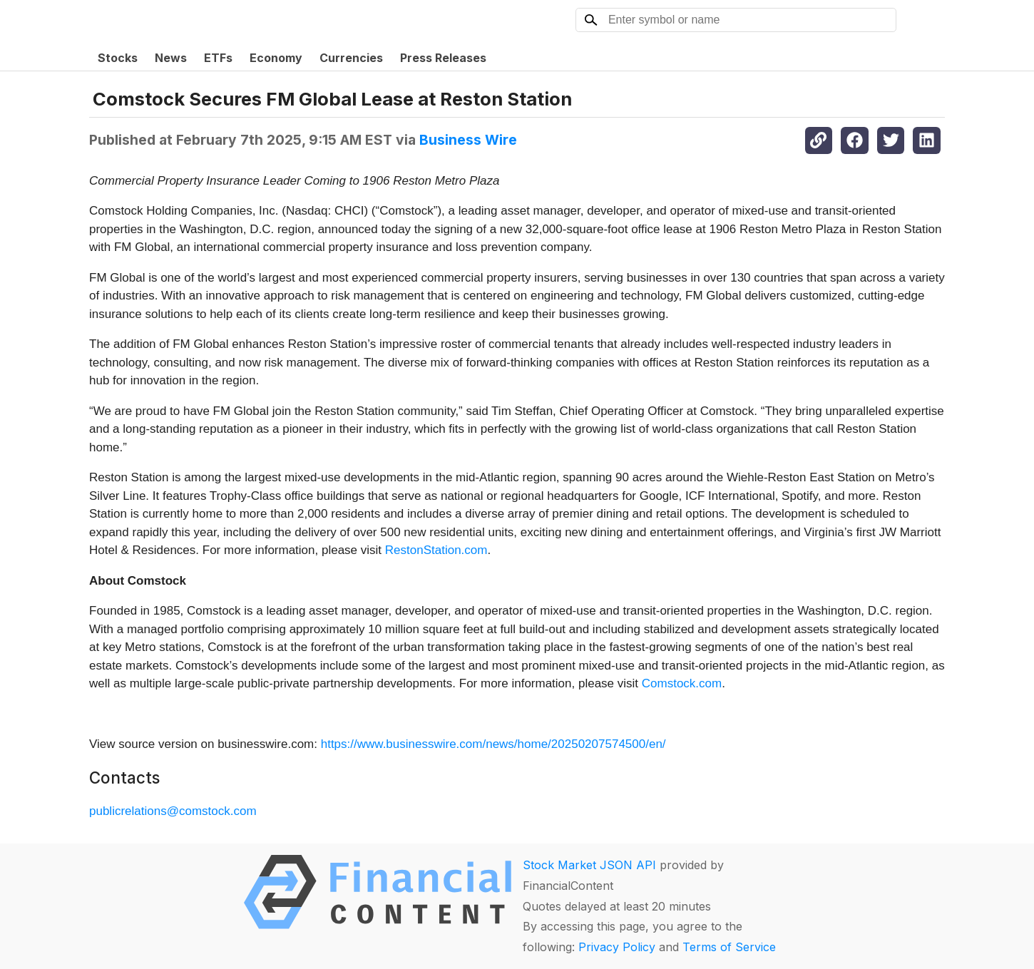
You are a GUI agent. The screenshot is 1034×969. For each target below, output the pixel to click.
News (171, 58)
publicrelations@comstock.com (173, 811)
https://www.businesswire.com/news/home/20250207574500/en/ (493, 744)
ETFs (218, 58)
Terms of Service (729, 947)
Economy (276, 58)
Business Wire (468, 139)
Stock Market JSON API (589, 865)
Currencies (351, 58)
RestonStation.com (436, 550)
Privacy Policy (616, 947)
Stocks (118, 58)
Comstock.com (682, 683)
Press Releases (443, 58)
